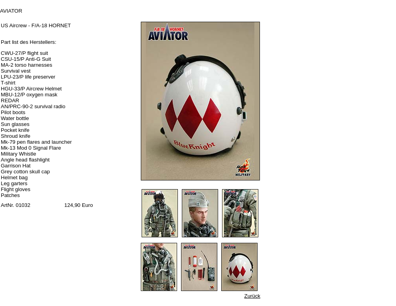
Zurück (252, 296)
